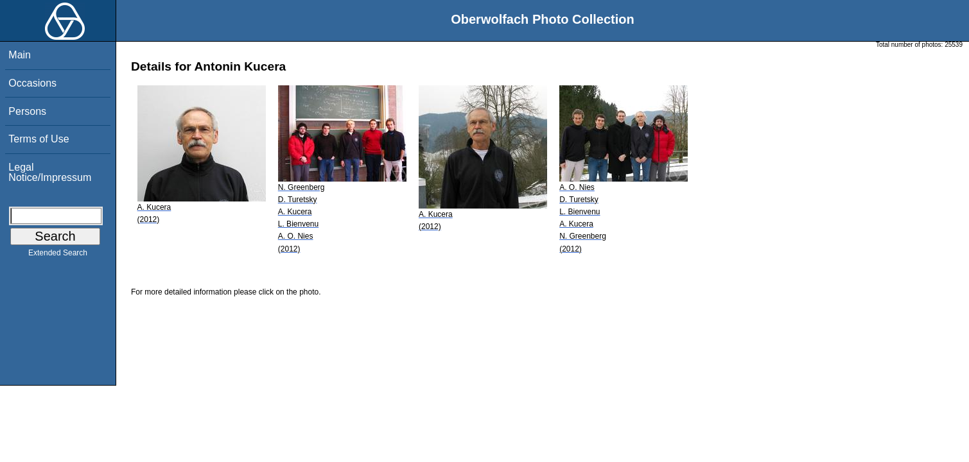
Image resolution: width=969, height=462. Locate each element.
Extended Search (57, 255)
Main (19, 54)
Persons (27, 111)
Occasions (32, 83)
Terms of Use (38, 138)
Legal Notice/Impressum (49, 172)
